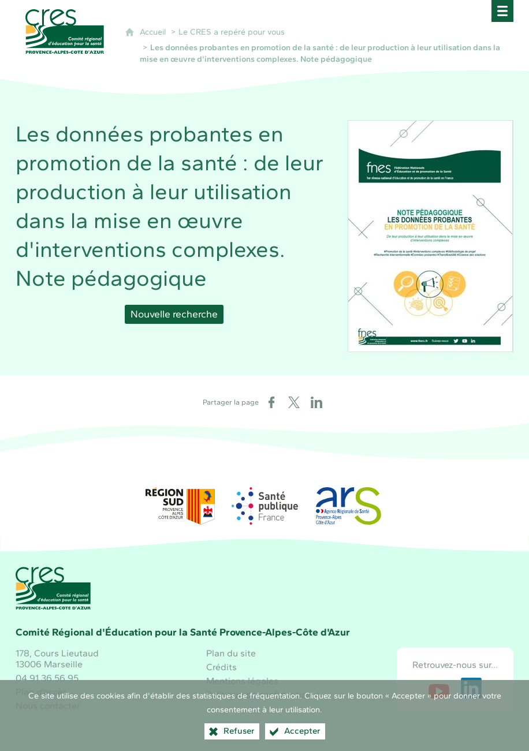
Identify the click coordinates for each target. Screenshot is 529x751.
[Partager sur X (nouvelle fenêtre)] (294, 402)
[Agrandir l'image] (430, 235)
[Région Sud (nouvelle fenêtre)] (180, 506)
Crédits (221, 667)
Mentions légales (242, 680)
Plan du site (231, 653)
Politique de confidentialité (263, 694)
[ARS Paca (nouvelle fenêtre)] (348, 506)
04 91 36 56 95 (47, 677)
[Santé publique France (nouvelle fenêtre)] (264, 506)
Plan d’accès (42, 691)
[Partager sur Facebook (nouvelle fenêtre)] (271, 402)
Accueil (153, 32)
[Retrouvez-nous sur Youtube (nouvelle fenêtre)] (439, 688)
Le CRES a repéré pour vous (231, 32)
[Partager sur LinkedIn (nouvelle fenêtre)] (316, 402)
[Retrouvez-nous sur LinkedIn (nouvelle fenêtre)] (471, 688)
